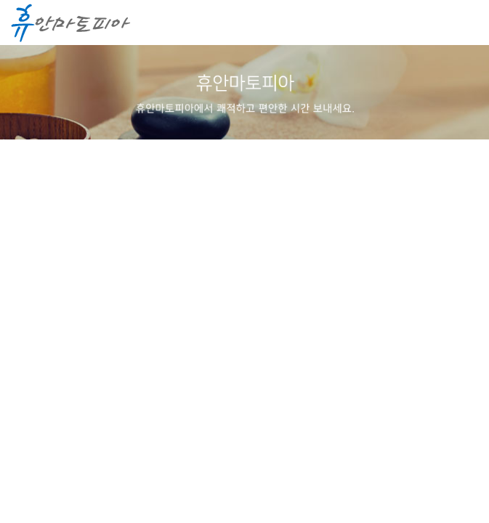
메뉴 (463, 23)
